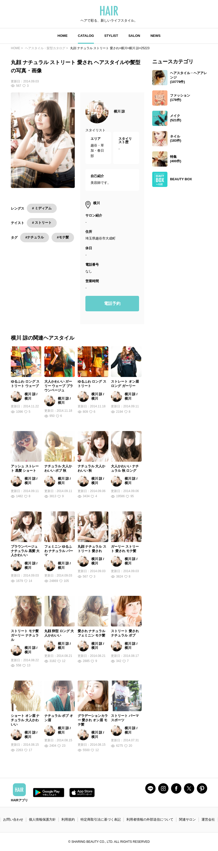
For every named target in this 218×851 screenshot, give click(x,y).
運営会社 (208, 819)
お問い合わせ (13, 819)
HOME (63, 36)
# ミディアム (42, 208)
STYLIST (111, 36)
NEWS (155, 36)
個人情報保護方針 (42, 819)
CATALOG (86, 36)
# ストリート (42, 223)
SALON (134, 36)
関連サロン (187, 819)
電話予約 (112, 303)
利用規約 (68, 819)
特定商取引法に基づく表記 (100, 819)
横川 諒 (119, 111)
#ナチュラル (34, 237)
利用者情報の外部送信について (149, 819)
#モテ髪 (63, 237)
